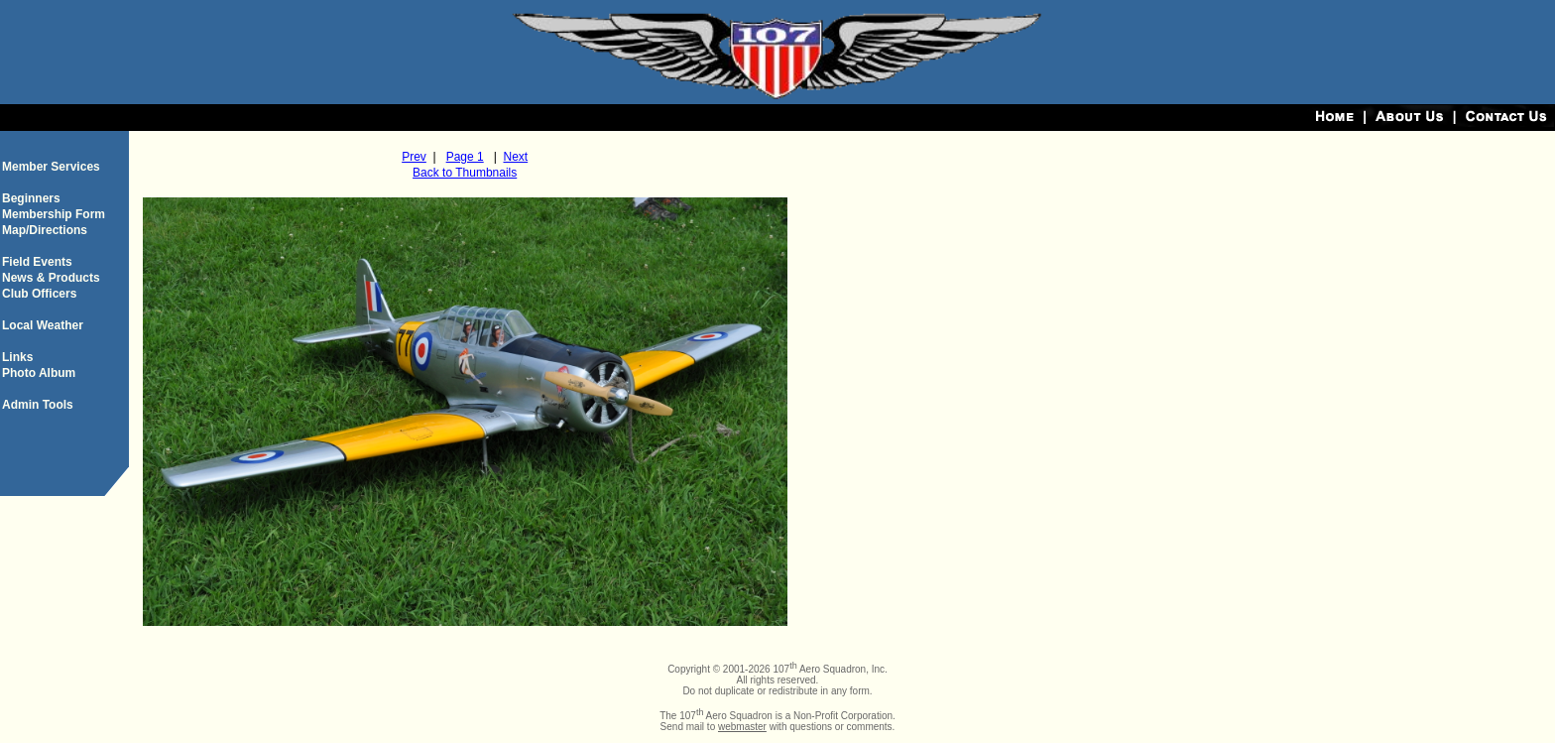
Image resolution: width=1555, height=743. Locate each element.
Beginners (31, 198)
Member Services (51, 167)
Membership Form (53, 214)
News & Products (51, 278)
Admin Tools (37, 405)
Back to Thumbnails (465, 173)
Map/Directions (44, 230)
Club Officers (39, 294)
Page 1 (465, 157)
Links (17, 357)
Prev (414, 157)
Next (515, 157)
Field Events (37, 262)
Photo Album (38, 373)
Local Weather (42, 325)
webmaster (742, 726)
